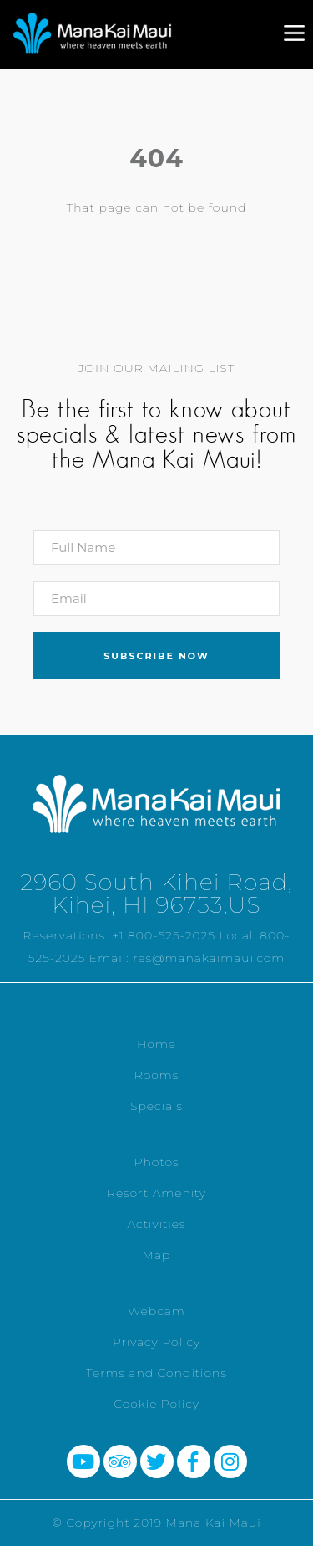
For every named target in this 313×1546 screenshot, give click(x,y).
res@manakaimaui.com (209, 957)
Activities (156, 1223)
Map (157, 1254)
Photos (156, 1162)
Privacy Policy (156, 1341)
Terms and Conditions (156, 1372)
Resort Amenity (156, 1192)
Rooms (156, 1075)
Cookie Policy (156, 1403)
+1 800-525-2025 (163, 935)
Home (156, 1044)
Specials (156, 1105)
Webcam (156, 1310)
